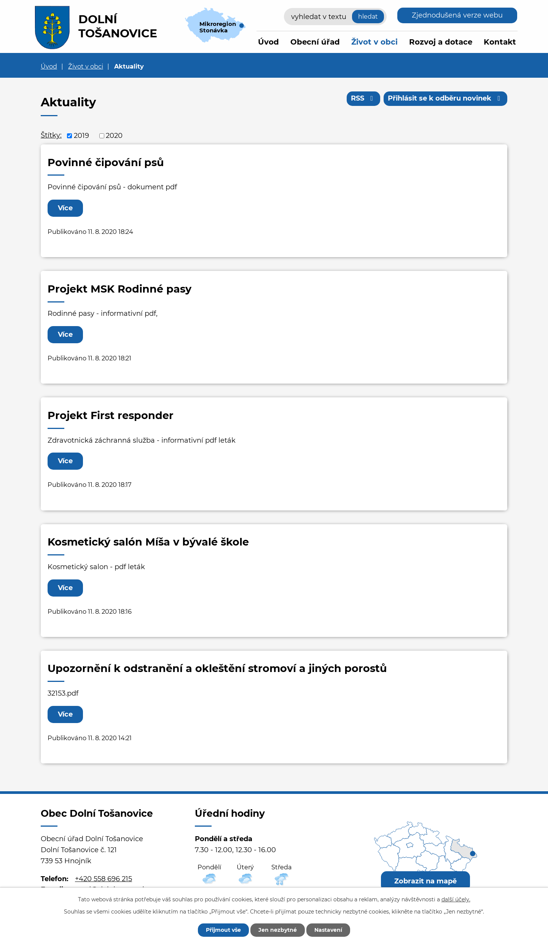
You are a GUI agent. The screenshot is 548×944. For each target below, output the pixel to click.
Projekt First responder (111, 415)
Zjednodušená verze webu (457, 15)
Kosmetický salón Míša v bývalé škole (148, 542)
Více (65, 208)
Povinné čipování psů (106, 162)
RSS (363, 98)
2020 (114, 135)
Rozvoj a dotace (440, 41)
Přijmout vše (223, 929)
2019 (81, 135)
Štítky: (51, 135)
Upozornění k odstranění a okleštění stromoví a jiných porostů (217, 668)
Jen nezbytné (277, 929)
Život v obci (374, 41)
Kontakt (500, 41)
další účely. (455, 899)
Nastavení (328, 929)
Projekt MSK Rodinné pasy (119, 289)
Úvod (268, 41)
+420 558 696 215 (103, 879)
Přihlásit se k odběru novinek (445, 98)
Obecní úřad (315, 41)
